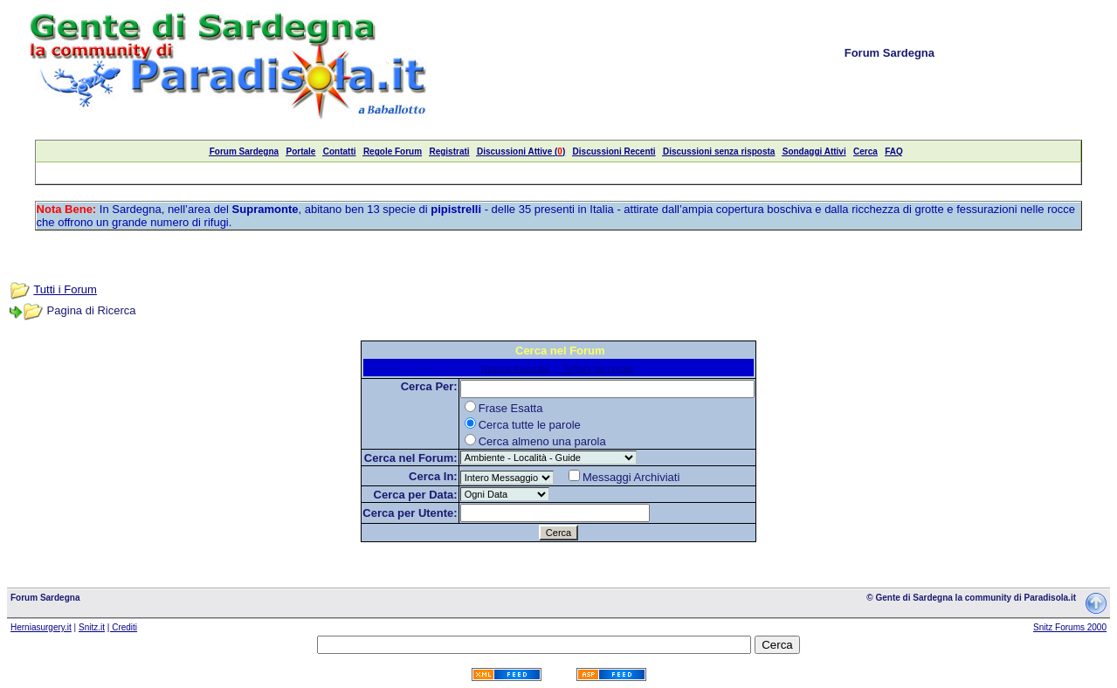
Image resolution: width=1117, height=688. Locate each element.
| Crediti (122, 627)
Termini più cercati (594, 369)
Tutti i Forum (64, 289)
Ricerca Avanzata (515, 369)
